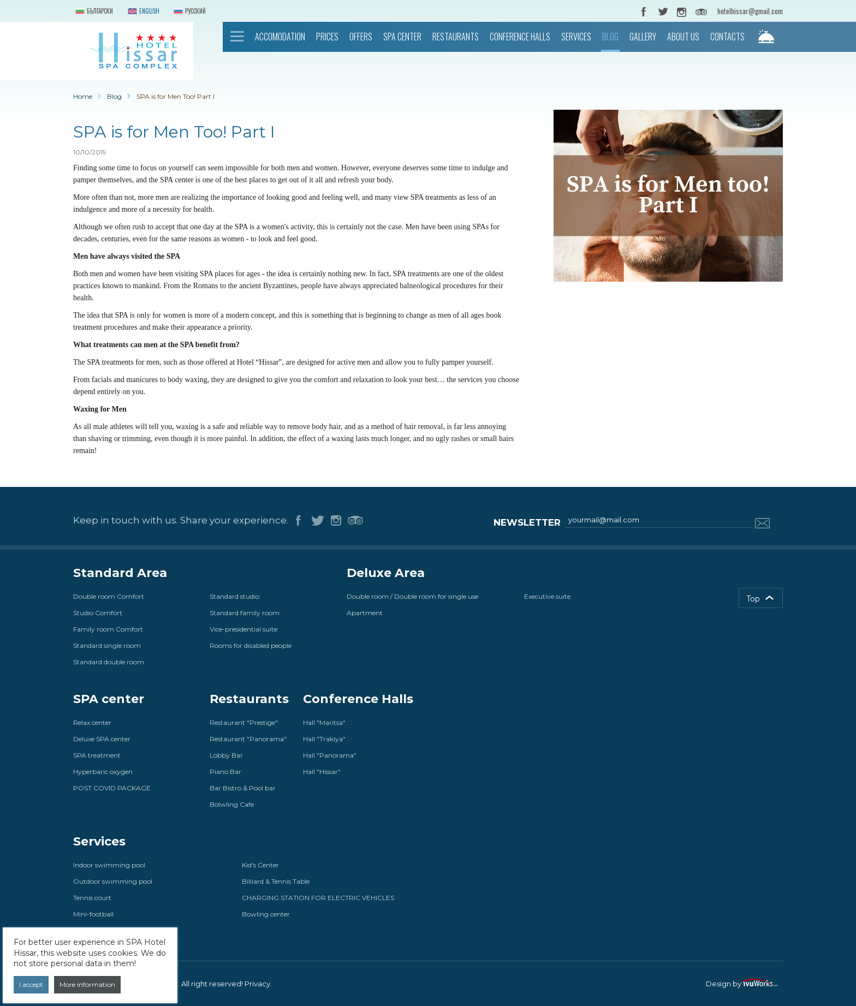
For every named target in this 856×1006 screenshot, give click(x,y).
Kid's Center (260, 865)
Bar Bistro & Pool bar (243, 788)
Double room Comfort (108, 596)
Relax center (92, 722)
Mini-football (93, 914)
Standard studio (234, 596)
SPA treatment (97, 755)
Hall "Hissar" (322, 771)
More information (87, 984)
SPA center (402, 36)
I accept (31, 984)
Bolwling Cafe (232, 804)
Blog (610, 36)
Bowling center (266, 914)
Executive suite (547, 596)
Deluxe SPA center (101, 739)
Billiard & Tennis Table (276, 881)
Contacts (727, 36)
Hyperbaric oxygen (103, 771)
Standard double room (108, 662)
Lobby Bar (226, 755)
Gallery (642, 36)
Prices (327, 36)
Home (237, 36)
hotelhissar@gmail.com (750, 10)
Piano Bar (225, 771)
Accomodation (280, 36)
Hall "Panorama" (329, 755)
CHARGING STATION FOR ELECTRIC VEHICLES (318, 898)
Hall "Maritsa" (324, 722)
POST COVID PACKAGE (112, 788)
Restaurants (455, 36)
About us (683, 36)
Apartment (365, 613)
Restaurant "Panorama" (248, 739)
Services (576, 36)
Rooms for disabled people (251, 645)
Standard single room (107, 645)
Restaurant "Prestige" (244, 722)
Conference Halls (520, 36)
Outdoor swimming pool (112, 881)
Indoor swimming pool (109, 865)
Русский (188, 12)
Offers (360, 36)
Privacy (257, 983)
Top (753, 599)
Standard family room (245, 613)
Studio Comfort (97, 613)
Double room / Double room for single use (412, 596)
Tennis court (92, 898)
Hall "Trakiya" (324, 739)
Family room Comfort (108, 629)
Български (93, 12)
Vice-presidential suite (243, 629)
